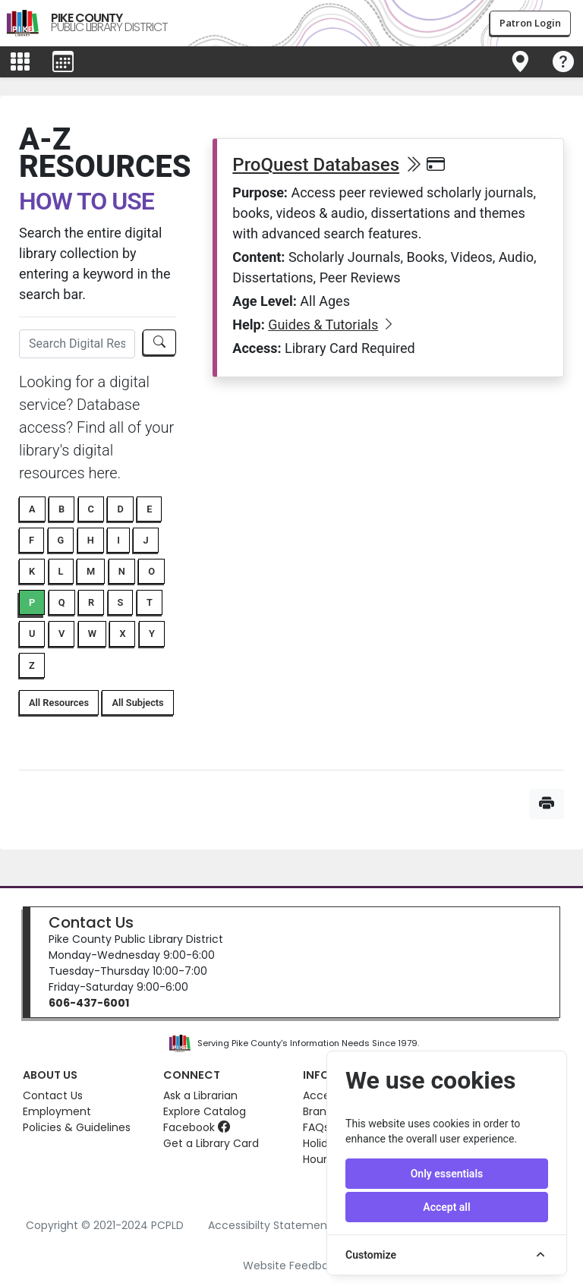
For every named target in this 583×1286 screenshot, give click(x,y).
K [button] (32, 571)
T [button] (150, 602)
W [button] (92, 633)
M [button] (91, 571)
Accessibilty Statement (270, 1225)
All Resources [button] (59, 702)
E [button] (149, 509)
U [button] (32, 633)
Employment (57, 1111)
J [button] (145, 540)
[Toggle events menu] (63, 62)
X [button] (122, 633)
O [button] (151, 571)
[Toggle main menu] (19, 62)
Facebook (196, 1127)
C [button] (91, 509)
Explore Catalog (204, 1111)
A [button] (32, 509)
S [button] (121, 602)
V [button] (61, 633)
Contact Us (91, 922)
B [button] (61, 509)
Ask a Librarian (200, 1095)
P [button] (32, 602)
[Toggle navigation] (520, 62)
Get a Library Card (211, 1143)
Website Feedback (292, 1265)
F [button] (31, 540)
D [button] (120, 509)
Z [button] (32, 665)
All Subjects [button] (137, 702)
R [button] (91, 602)
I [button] (118, 540)
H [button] (90, 540)
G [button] (61, 540)
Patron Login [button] (530, 23)
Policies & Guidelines (77, 1127)
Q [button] (61, 602)
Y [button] (152, 633)
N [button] (121, 571)
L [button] (61, 571)
